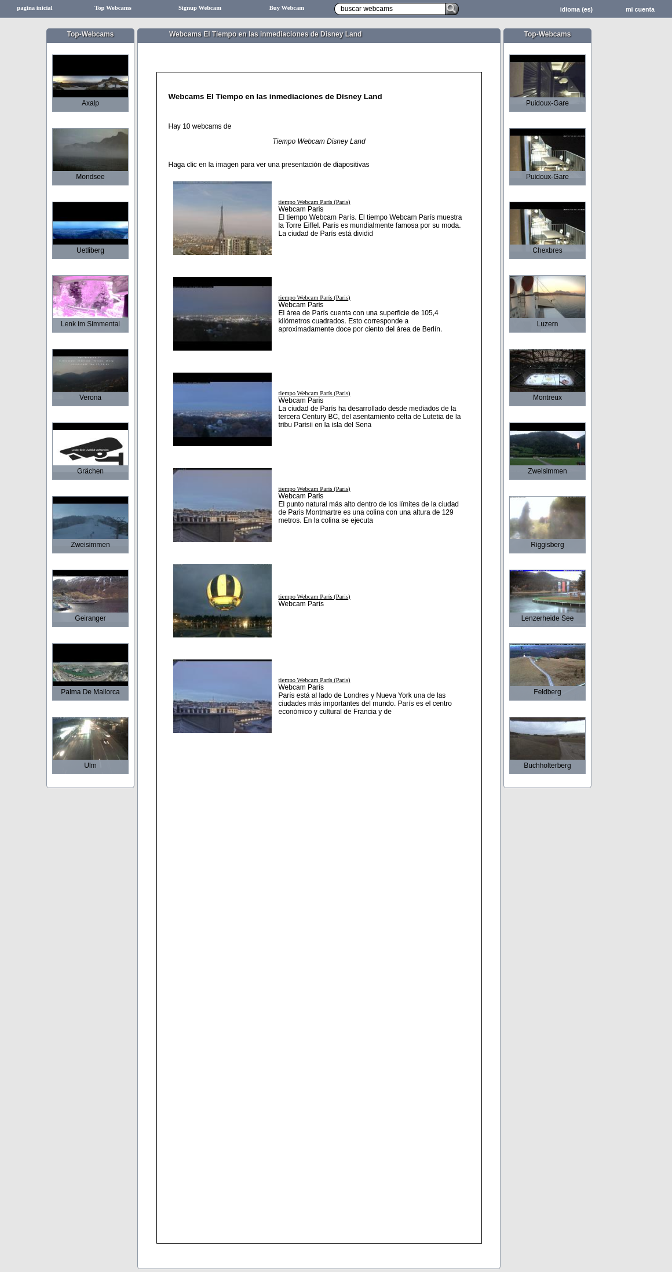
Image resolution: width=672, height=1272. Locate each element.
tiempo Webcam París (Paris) (314, 202)
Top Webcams (113, 8)
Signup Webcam (199, 8)
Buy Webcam (287, 8)
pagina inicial (34, 8)
